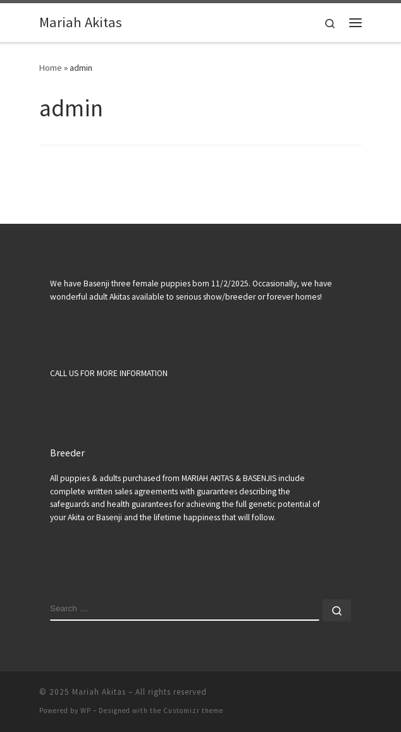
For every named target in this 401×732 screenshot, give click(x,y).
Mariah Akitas (99, 691)
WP (85, 710)
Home (50, 67)
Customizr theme (193, 710)
